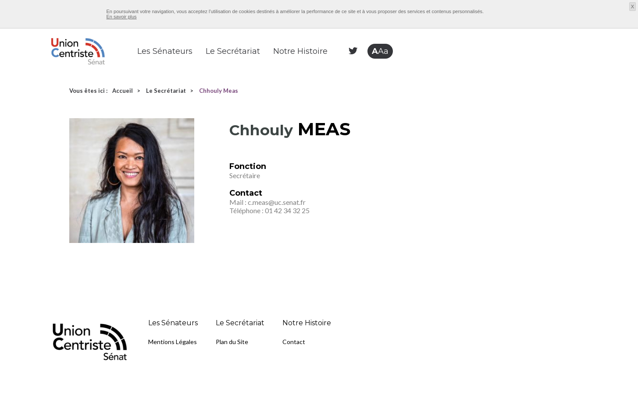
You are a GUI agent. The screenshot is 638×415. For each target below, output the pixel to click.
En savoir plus (122, 16)
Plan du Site (232, 341)
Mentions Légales (172, 341)
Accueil (122, 90)
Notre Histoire (300, 51)
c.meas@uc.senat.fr (277, 202)
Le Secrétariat (233, 51)
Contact (293, 341)
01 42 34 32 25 (287, 210)
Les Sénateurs (164, 51)
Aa (380, 51)
